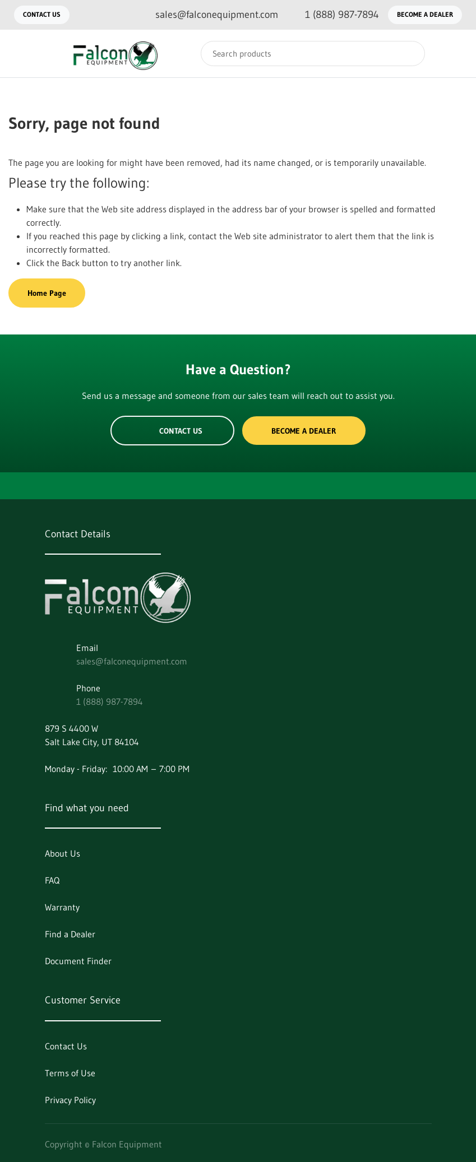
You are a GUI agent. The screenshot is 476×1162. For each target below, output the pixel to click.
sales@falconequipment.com (131, 661)
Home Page (46, 293)
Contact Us (42, 14)
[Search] (313, 53)
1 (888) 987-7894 (109, 701)
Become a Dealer (425, 14)
